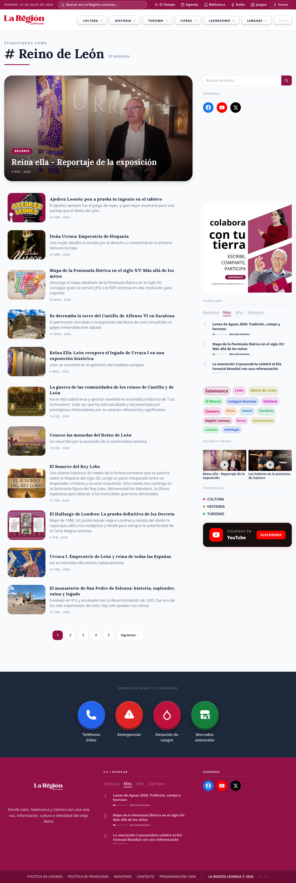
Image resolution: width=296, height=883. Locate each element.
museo (247, 410)
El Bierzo (213, 401)
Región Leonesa (217, 420)
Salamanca (216, 391)
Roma (241, 420)
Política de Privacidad (88, 877)
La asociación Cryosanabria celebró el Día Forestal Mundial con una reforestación (247, 366)
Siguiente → (130, 635)
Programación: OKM (177, 877)
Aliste (230, 410)
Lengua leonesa (242, 401)
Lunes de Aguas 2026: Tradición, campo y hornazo (246, 326)
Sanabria (266, 410)
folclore (270, 401)
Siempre (255, 312)
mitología (231, 429)
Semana (211, 312)
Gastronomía (263, 420)
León (239, 390)
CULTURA (213, 499)
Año (239, 312)
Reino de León (263, 390)
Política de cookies (45, 877)
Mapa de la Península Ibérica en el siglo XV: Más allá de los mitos (248, 346)
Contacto (145, 877)
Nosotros (123, 877)
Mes (227, 312)
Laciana (211, 429)
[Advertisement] (247, 158)
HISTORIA (214, 506)
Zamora (212, 411)
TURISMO (213, 513)
